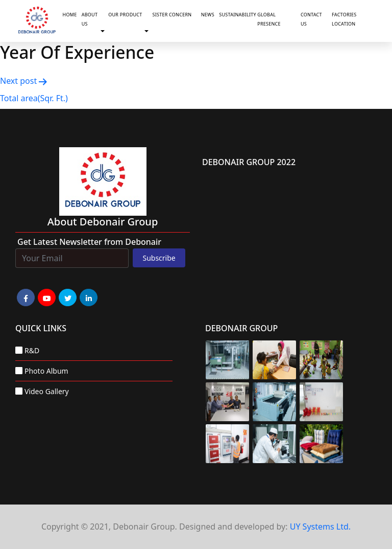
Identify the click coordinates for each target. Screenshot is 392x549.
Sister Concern (171, 14)
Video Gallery (46, 391)
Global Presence (269, 19)
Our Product (125, 14)
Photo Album (46, 371)
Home (70, 14)
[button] (105, 31)
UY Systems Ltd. (320, 526)
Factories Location (344, 19)
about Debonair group (102, 221)
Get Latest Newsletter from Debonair (89, 241)
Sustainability (236, 14)
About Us (89, 19)
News (207, 14)
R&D (31, 350)
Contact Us (311, 19)
